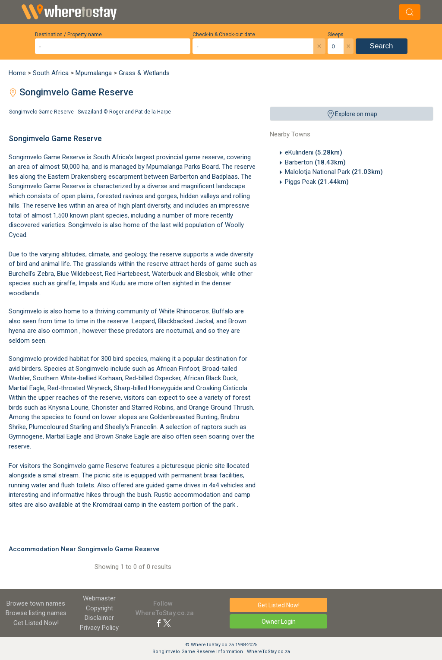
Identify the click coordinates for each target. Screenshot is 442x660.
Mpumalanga (94, 73)
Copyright (99, 608)
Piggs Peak (317, 182)
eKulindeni (313, 152)
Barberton (315, 162)
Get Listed (36, 623)
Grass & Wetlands (144, 73)
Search (381, 46)
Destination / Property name (68, 35)
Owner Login (279, 621)
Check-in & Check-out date (224, 35)
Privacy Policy (99, 628)
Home (17, 73)
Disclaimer (99, 618)
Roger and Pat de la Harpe (140, 112)
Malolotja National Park (334, 172)
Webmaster (99, 598)
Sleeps (336, 35)
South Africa (51, 73)
